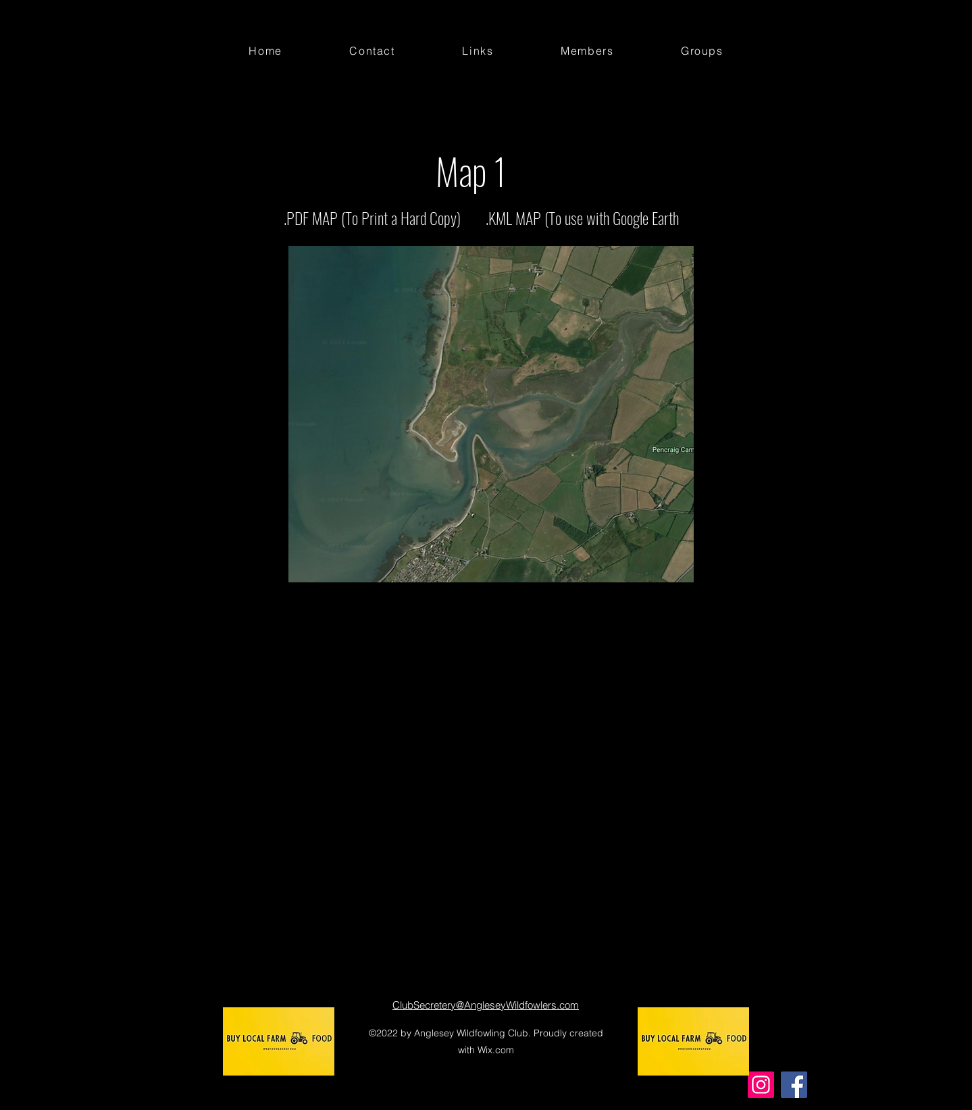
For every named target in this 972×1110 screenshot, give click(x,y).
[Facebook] (794, 1084)
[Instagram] (761, 1084)
